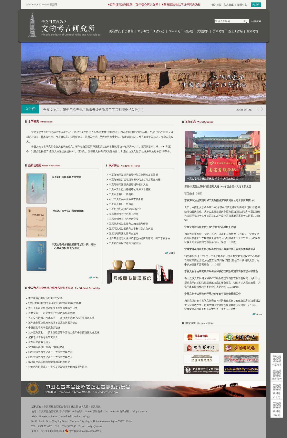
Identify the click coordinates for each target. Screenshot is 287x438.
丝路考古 (252, 31)
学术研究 (174, 31)
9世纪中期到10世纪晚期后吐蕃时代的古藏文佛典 (54, 303)
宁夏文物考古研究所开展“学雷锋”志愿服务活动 (210, 227)
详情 (199, 193)
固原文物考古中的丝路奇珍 (123, 218)
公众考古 (218, 31)
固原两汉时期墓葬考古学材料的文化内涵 (131, 228)
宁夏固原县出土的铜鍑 (121, 194)
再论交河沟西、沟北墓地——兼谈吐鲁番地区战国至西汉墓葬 (61, 317)
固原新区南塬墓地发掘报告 (66, 177)
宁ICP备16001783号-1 (52, 431)
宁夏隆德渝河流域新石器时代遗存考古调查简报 (134, 179)
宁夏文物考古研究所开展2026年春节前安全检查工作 (212, 293)
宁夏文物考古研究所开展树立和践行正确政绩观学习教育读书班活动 (221, 271)
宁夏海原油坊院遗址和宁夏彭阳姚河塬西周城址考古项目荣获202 (219, 200)
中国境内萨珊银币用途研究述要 (45, 298)
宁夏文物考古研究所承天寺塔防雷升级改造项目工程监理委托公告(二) (93, 109)
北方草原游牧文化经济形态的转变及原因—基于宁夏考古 (139, 238)
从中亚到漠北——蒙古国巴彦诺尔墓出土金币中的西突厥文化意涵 (63, 332)
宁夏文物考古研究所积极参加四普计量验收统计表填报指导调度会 (219, 249)
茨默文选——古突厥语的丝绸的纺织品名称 (51, 312)
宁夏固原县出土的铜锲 (121, 204)
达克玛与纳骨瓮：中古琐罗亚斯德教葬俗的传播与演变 (57, 366)
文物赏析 (203, 31)
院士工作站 (235, 31)
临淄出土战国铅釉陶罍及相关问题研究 (49, 361)
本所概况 (143, 31)
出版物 (188, 31)
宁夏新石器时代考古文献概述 (125, 243)
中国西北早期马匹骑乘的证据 (44, 327)
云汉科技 (96, 406)
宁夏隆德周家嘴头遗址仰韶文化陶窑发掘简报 (133, 174)
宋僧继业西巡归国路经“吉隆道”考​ (46, 347)
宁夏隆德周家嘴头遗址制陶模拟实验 (128, 184)
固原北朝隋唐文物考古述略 (123, 233)
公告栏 (129, 31)
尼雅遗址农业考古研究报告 (43, 337)
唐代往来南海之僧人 (39, 342)
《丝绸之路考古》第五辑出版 (68, 210)
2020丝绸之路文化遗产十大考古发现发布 (50, 352)
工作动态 (159, 31)
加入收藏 (229, 4)
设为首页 (216, 4)
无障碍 (256, 4)
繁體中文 (242, 4)
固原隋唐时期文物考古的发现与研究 (128, 223)
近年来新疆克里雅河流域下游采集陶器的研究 (52, 308)
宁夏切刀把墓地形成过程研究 (125, 209)
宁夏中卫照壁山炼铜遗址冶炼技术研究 (130, 189)
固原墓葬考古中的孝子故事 (123, 213)
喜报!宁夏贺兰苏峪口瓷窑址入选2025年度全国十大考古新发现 (217, 186)
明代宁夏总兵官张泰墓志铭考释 (126, 199)
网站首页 (115, 31)
